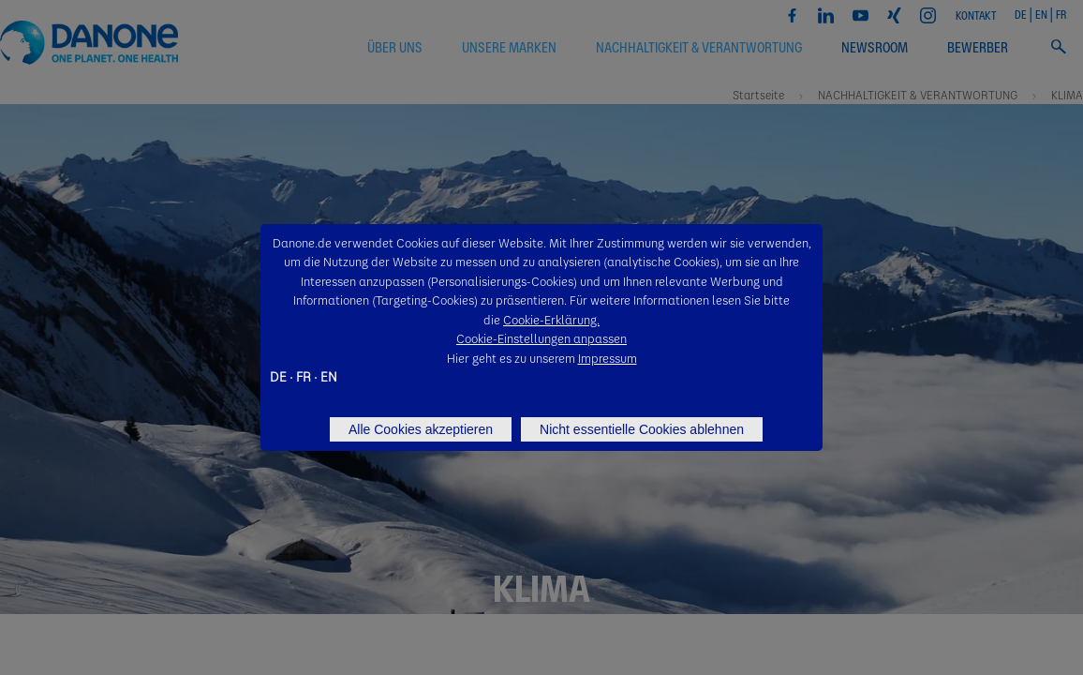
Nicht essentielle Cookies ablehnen (642, 429)
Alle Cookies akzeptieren (421, 429)
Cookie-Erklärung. (551, 319)
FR (303, 376)
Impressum (607, 358)
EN (328, 376)
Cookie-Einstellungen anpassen (541, 338)
